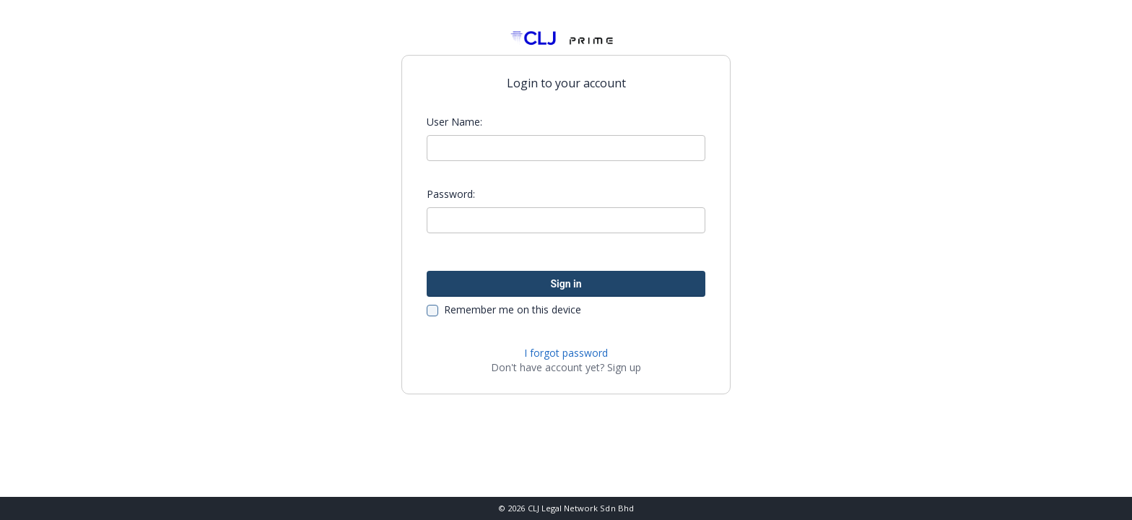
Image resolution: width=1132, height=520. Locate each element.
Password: (451, 194)
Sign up (624, 367)
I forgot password (566, 353)
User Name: (454, 122)
